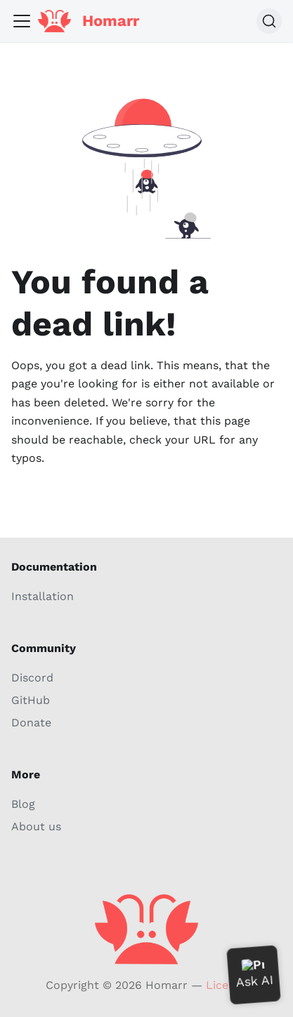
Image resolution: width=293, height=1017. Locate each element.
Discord (32, 677)
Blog (23, 804)
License (226, 985)
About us (36, 826)
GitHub (30, 700)
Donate (31, 722)
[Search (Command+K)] (269, 21)
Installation (42, 596)
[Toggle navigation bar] (21, 21)
